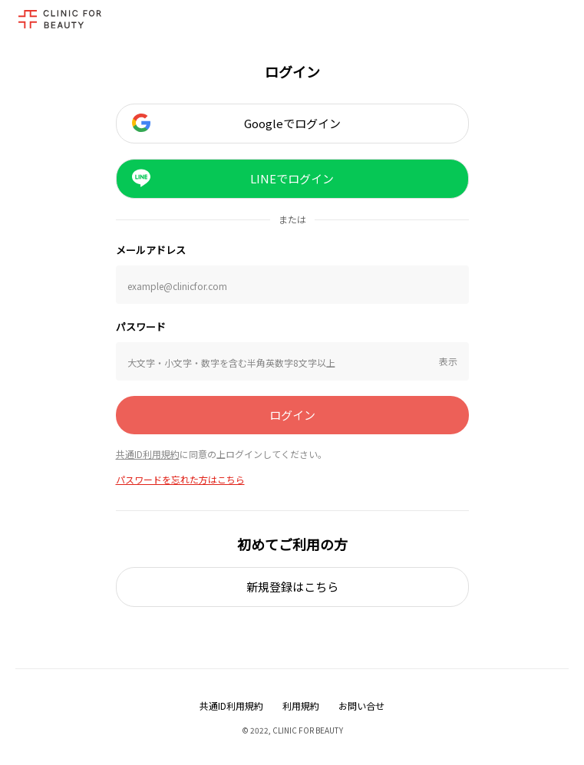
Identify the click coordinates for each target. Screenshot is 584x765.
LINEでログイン (233, 178)
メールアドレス (151, 249)
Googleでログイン (236, 123)
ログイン (292, 415)
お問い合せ (361, 705)
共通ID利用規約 (148, 453)
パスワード (141, 326)
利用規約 (300, 705)
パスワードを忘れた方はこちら (180, 479)
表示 (448, 361)
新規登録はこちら (292, 587)
